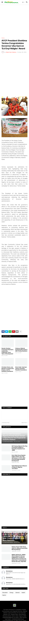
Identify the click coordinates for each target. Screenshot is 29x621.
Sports (4, 595)
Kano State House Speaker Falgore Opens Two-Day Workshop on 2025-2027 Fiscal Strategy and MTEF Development (19, 458)
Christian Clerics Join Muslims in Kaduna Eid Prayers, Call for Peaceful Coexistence (8, 369)
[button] (2, 2)
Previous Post (5, 422)
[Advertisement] (14, 21)
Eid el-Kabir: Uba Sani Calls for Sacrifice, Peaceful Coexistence (21, 368)
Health (23, 592)
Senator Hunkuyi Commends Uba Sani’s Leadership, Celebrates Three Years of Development (7, 351)
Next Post (24, 422)
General (17, 592)
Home (3, 37)
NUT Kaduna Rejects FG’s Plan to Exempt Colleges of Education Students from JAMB (19, 448)
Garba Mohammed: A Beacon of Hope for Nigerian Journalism (19, 467)
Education (5, 592)
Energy (11, 592)
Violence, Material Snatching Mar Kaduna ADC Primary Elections (21, 350)
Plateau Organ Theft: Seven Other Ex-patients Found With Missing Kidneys (19, 548)
